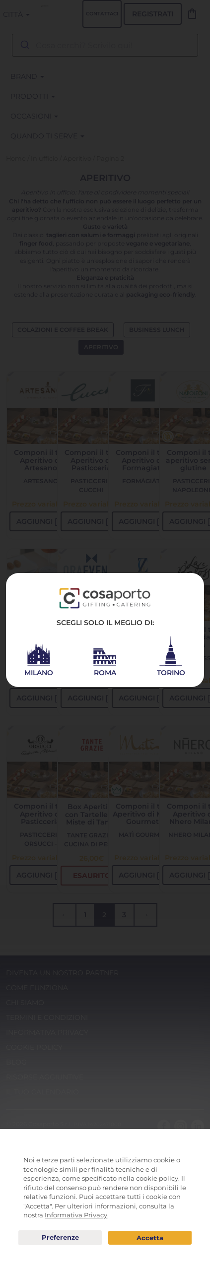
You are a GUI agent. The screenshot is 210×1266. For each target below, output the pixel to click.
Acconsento (150, 1238)
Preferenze (60, 1237)
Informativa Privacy (76, 1215)
